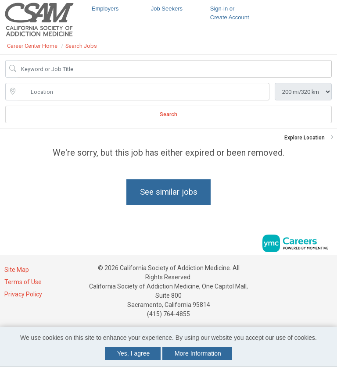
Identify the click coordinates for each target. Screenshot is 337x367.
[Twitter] (329, 271)
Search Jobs (81, 46)
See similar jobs (168, 191)
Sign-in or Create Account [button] (229, 13)
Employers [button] (105, 8)
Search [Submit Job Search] (168, 114)
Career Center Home (32, 46)
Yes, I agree (133, 353)
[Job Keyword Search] (175, 69)
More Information (198, 353)
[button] (308, 137)
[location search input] (143, 91)
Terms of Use (23, 281)
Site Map (16, 269)
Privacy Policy (23, 294)
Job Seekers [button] (167, 8)
